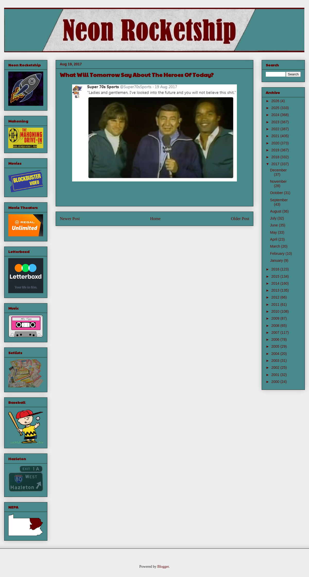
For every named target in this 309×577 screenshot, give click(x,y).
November (278, 181)
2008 (275, 326)
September (279, 200)
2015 (275, 276)
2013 (275, 290)
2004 (275, 354)
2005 (275, 346)
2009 (275, 318)
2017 (275, 164)
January (277, 260)
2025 (275, 108)
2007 (275, 332)
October (277, 193)
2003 (275, 361)
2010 (275, 311)
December (278, 170)
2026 (275, 101)
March (275, 246)
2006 (275, 339)
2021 (275, 136)
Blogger (163, 567)
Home (155, 218)
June (274, 225)
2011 (275, 304)
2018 (275, 157)
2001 (275, 375)
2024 (275, 115)
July (274, 218)
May (274, 232)
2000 (275, 382)
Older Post (240, 218)
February (278, 253)
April (274, 239)
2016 (275, 269)
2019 (275, 150)
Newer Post (70, 218)
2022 (275, 129)
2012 (275, 297)
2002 (275, 367)
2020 (275, 143)
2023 (275, 122)
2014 (275, 283)
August (276, 211)
